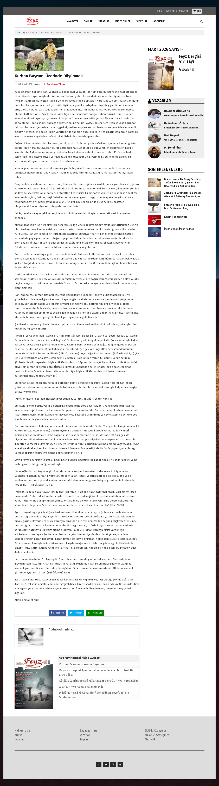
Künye (18, 735)
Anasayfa (22, 33)
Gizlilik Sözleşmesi (156, 730)
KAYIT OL (170, 11)
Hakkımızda (22, 730)
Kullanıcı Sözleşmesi (157, 735)
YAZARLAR (161, 100)
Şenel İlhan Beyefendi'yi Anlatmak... (181, 128)
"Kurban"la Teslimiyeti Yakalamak (180, 140)
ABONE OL (183, 11)
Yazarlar (104, 21)
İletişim (19, 739)
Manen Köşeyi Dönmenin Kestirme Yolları (184, 115)
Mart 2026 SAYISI (164, 49)
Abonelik (150, 739)
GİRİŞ (159, 11)
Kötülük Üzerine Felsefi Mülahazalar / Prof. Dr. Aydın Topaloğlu (98, 680)
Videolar (142, 21)
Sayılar (88, 21)
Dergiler (33, 33)
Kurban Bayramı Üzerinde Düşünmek (82, 664)
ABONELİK (159, 21)
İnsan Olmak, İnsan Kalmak (179, 228)
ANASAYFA (72, 21)
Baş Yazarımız (88, 730)
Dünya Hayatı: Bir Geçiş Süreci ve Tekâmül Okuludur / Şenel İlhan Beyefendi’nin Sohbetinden (182, 183)
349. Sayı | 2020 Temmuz (52, 33)
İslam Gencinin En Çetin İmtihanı (180, 152)
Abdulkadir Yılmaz (56, 84)
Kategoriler (123, 21)
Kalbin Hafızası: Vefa (175, 216)
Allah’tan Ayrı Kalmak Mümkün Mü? (81, 686)
